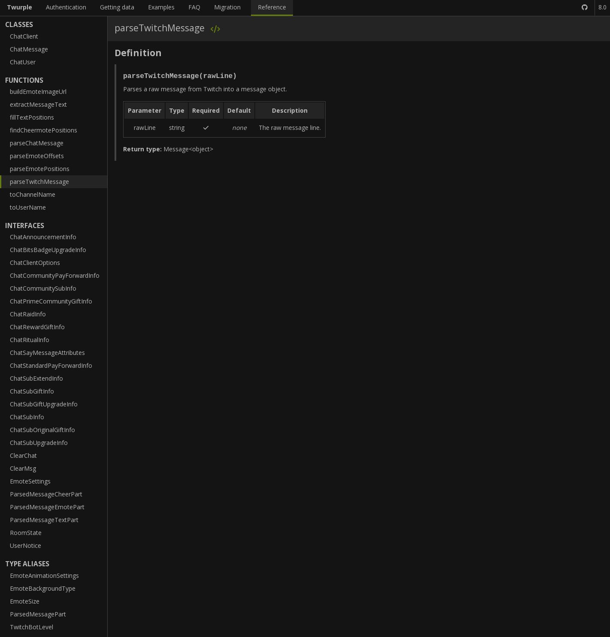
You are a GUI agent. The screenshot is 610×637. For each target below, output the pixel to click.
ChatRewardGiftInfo (37, 327)
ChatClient (24, 36)
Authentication (66, 7)
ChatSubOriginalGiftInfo (42, 430)
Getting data (117, 7)
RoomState (26, 533)
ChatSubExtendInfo (36, 378)
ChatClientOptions (35, 262)
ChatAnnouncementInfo (43, 237)
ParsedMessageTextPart (44, 520)
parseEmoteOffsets (37, 156)
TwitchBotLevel (31, 627)
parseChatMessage (36, 143)
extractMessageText (38, 104)
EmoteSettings (30, 481)
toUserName (28, 207)
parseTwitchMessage (39, 181)
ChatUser (23, 62)
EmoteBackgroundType (42, 588)
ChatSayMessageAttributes (47, 353)
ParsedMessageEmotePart (47, 507)
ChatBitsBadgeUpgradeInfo (48, 250)
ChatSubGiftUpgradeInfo (44, 404)
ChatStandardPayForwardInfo (51, 365)
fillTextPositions (32, 117)
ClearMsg (23, 468)
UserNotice (25, 545)
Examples (161, 7)
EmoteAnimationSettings (44, 575)
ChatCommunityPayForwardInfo (55, 275)
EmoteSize (24, 601)
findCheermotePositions (43, 130)
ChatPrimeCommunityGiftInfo (51, 301)
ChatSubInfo (27, 417)
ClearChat (23, 455)
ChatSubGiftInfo (32, 391)
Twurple (19, 7)
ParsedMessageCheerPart (46, 494)
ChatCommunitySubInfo (43, 288)
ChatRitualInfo (29, 340)
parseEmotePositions (39, 169)
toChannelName (32, 194)
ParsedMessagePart (38, 614)
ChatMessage (29, 49)
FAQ (194, 7)
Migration (227, 7)
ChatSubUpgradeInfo (39, 443)
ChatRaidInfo (28, 314)
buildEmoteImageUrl (38, 91)
